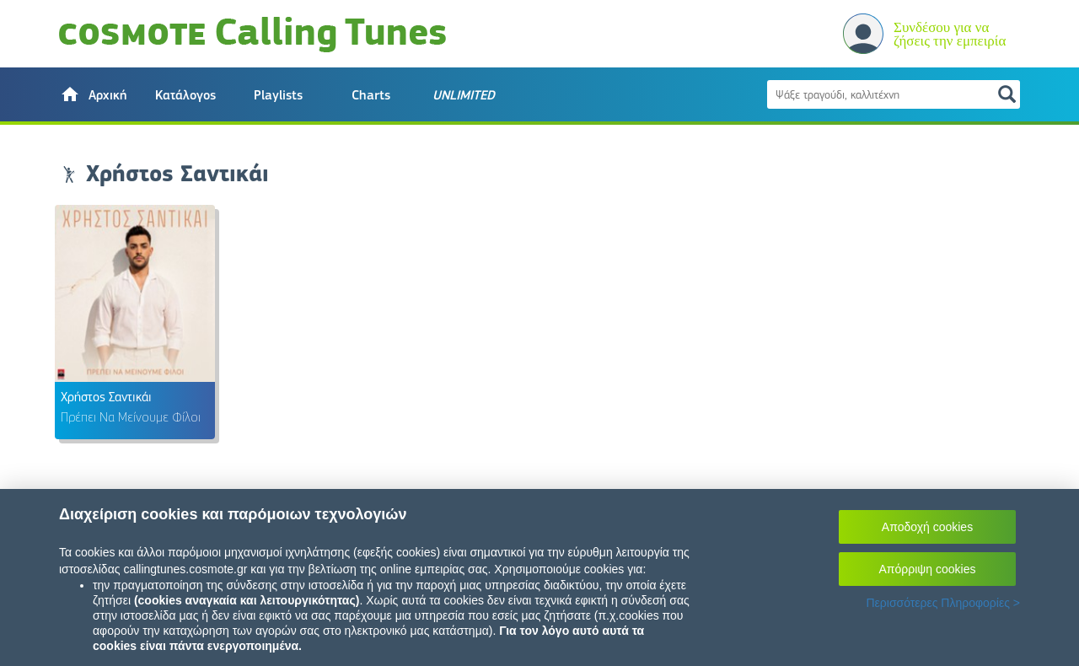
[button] (92, 94)
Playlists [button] (278, 95)
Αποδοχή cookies (927, 527)
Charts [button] (371, 95)
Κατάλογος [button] (185, 95)
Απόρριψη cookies (927, 569)
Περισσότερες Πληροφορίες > (943, 603)
